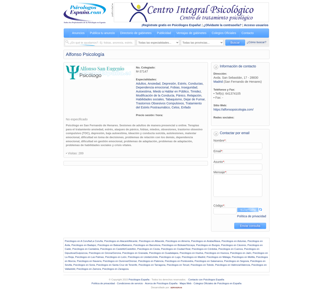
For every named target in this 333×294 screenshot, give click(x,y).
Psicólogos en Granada (135, 253)
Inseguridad (189, 87)
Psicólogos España (139, 279)
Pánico (180, 95)
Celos (175, 107)
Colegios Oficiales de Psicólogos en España (217, 283)
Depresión (169, 83)
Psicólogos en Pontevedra (179, 261)
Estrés (182, 83)
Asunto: (219, 161)
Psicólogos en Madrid (193, 257)
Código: (219, 205)
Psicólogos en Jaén (240, 253)
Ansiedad (154, 83)
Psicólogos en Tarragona (151, 265)
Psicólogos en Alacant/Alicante (121, 241)
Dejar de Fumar (194, 99)
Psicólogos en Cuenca (230, 249)
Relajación (194, 95)
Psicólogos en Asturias (234, 241)
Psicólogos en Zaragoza (115, 269)
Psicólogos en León (116, 257)
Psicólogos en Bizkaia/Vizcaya (178, 245)
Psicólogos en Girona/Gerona (105, 253)
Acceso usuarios (256, 25)
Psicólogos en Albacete (151, 241)
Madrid (218, 81)
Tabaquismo (173, 99)
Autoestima (143, 91)
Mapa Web (185, 283)
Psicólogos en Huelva (191, 253)
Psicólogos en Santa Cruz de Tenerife (116, 265)
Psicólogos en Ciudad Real (175, 249)
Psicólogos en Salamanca (209, 261)
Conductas (195, 83)
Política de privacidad (251, 216)
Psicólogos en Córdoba (204, 249)
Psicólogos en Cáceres (233, 245)
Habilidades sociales (150, 99)
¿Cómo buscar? (256, 42)
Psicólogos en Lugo (170, 257)
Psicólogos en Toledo (202, 265)
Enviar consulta (250, 225)
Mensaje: (220, 172)
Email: (218, 151)
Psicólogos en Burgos (208, 245)
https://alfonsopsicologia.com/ (233, 109)
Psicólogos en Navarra (89, 261)
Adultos (141, 83)
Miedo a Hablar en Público (171, 91)
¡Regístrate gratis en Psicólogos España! (171, 25)
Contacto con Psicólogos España (206, 279)
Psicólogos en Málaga (219, 257)
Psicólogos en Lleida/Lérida (143, 257)
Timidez (195, 91)
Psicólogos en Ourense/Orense (120, 261)
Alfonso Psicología (85, 54)
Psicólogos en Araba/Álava (205, 241)
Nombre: (219, 140)
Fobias (174, 87)
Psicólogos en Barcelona (146, 245)
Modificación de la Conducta (155, 95)
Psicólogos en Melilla (243, 257)
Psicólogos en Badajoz (83, 245)
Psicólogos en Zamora (89, 269)
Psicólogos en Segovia (236, 261)
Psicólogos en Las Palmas (89, 257)
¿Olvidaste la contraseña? (222, 25)
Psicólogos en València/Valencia (232, 265)
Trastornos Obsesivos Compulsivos (160, 103)
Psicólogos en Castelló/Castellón (118, 249)
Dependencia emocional (152, 87)
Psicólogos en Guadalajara (163, 253)
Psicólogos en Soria (84, 265)
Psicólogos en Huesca (217, 253)
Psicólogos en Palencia (151, 261)
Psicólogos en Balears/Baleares (114, 245)
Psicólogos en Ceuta (148, 249)
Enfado (186, 107)
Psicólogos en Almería (177, 241)
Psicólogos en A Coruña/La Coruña (84, 241)
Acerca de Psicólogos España (161, 283)
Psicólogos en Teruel (178, 265)
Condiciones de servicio (130, 283)
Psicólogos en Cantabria (85, 249)
